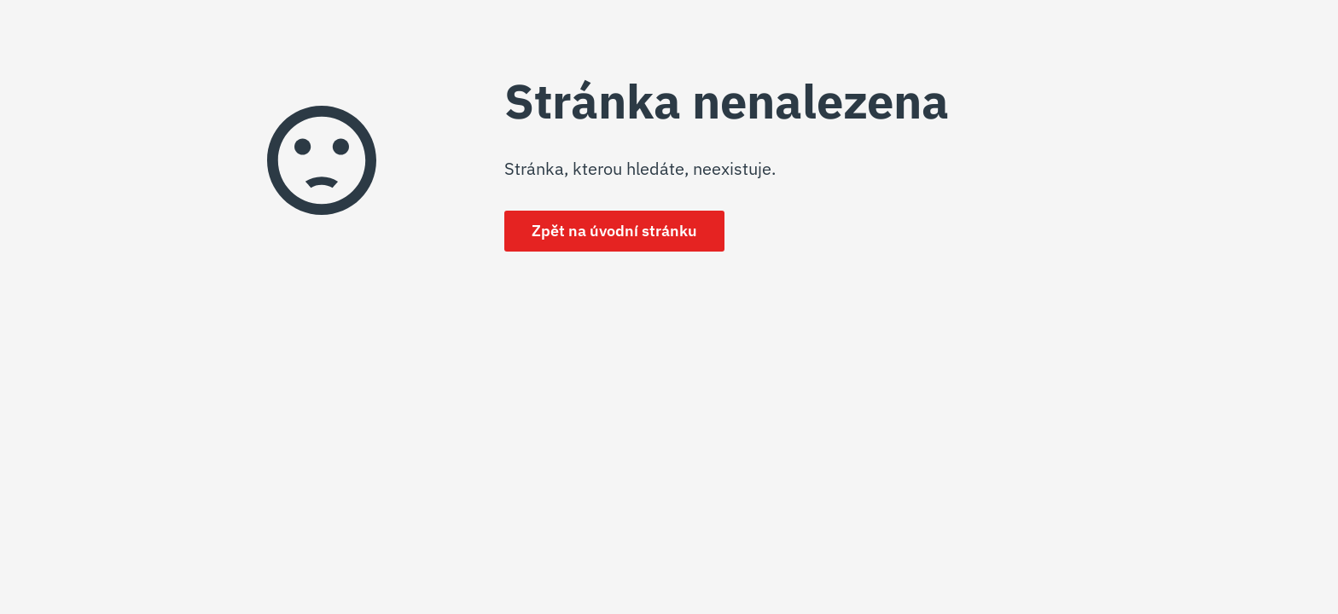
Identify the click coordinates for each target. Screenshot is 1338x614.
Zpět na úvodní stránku (614, 230)
